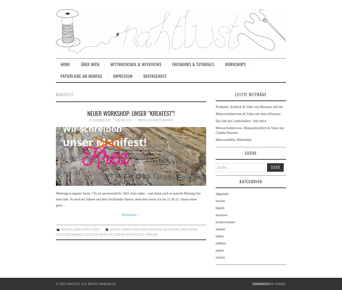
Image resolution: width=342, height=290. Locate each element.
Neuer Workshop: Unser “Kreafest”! (131, 113)
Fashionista (261, 284)
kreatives (67, 229)
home (65, 64)
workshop (151, 234)
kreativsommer (225, 222)
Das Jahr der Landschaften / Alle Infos (241, 121)
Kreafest (115, 229)
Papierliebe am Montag (81, 76)
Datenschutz (155, 76)
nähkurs (221, 243)
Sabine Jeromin (188, 229)
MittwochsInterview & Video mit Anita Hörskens (248, 114)
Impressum (123, 76)
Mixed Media (140, 229)
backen (220, 201)
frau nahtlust (123, 120)
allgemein (222, 194)
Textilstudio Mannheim (69, 234)
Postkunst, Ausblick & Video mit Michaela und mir (249, 107)
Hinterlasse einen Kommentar (155, 120)
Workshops (235, 64)
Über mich (90, 64)
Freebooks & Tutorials (193, 64)
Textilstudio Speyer (95, 234)
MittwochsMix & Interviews (136, 64)
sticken (95, 229)
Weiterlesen (131, 215)
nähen (77, 229)
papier (85, 229)
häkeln (220, 208)
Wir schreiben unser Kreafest (126, 234)
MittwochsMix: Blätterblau (234, 140)
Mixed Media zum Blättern (163, 229)
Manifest (127, 229)
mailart (220, 229)
